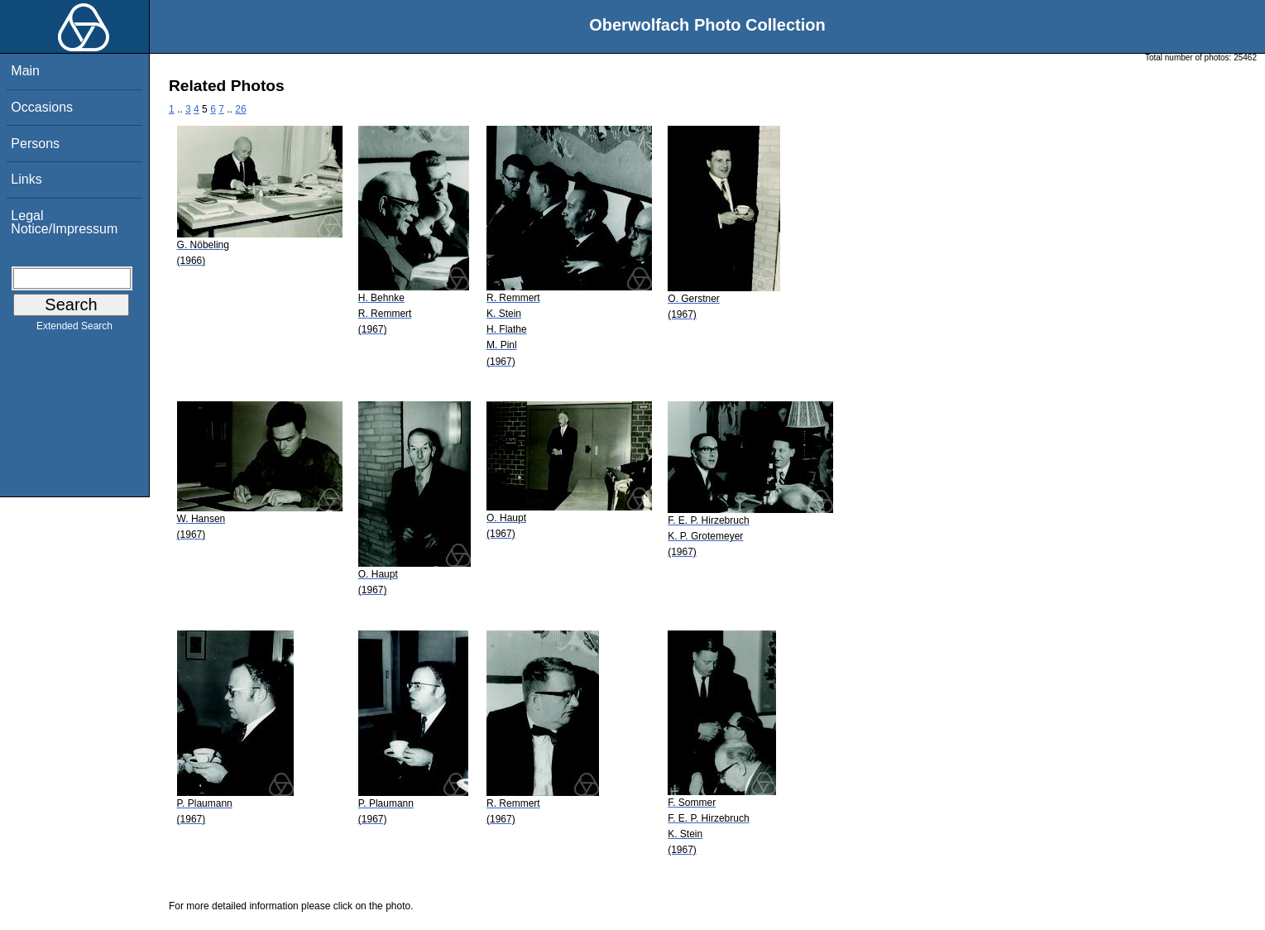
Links (26, 179)
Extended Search (74, 329)
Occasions (42, 107)
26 (240, 109)
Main (25, 71)
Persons (35, 144)
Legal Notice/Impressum (64, 222)
